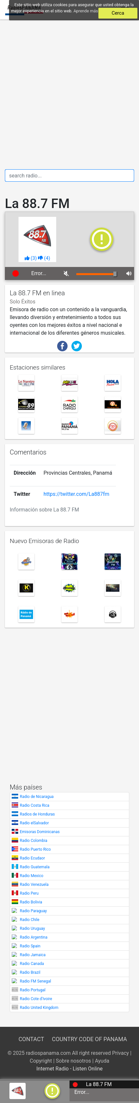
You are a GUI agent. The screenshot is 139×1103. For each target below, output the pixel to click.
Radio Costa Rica (34, 805)
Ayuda (102, 1061)
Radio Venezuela (34, 884)
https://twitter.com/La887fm (76, 494)
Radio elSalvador (34, 823)
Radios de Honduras (37, 814)
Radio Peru (29, 893)
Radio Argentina (33, 937)
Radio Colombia (33, 840)
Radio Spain (30, 946)
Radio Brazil (30, 972)
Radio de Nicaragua (37, 796)
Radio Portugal (32, 990)
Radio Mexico (31, 875)
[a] (52, 1090)
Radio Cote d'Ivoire (36, 999)
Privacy (120, 1053)
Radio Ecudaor (32, 858)
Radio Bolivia (31, 902)
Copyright (41, 1061)
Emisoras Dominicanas (40, 832)
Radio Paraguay (33, 911)
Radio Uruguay (32, 928)
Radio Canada (32, 963)
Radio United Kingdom (39, 1007)
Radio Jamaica (32, 955)
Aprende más (85, 10)
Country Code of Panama (89, 1039)
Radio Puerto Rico (35, 849)
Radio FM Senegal (35, 981)
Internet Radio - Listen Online (69, 1069)
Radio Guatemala (35, 867)
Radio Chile (29, 919)
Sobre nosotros (73, 1061)
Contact (31, 1039)
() (31, 258)
